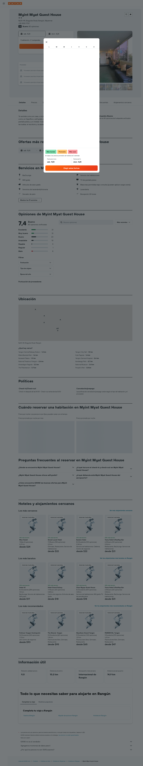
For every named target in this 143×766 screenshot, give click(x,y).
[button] (3, 3)
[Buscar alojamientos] (4, 15)
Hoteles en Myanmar (59, 761)
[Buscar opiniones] (87, 222)
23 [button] (68, 71)
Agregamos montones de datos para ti (76, 745)
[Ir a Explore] (4, 26)
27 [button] (52, 76)
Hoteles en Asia (45, 761)
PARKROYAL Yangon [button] (112, 633)
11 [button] (41, 65)
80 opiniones (34, 26)
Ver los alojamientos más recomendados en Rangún (113, 606)
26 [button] (46, 76)
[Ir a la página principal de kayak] (15, 3)
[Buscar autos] (4, 19)
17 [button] (35, 71)
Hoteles (35, 761)
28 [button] (57, 76)
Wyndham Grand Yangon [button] (85, 633)
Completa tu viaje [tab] (28, 702)
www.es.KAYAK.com (24, 761)
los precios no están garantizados (69, 735)
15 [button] (62, 65)
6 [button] (51, 60)
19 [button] (46, 71)
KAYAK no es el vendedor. (76, 741)
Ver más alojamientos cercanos (121, 510)
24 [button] (36, 76)
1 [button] (62, 54)
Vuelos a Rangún (29, 716)
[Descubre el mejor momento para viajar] (4, 35)
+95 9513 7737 (24, 23)
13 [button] (52, 65)
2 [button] (67, 54)
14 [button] (57, 65)
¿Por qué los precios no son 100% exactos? (76, 749)
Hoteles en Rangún (99, 716)
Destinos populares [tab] (46, 702)
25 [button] (41, 76)
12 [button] (46, 65)
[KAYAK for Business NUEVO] (4, 40)
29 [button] (62, 76)
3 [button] (35, 60)
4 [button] (41, 60)
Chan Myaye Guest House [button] (85, 587)
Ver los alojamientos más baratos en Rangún (116, 558)
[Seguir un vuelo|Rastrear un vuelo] (4, 31)
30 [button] (68, 76)
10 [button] (36, 65)
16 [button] (68, 65)
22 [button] (62, 71)
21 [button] (57, 71)
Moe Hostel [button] (23, 540)
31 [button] (36, 81)
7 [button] (57, 60)
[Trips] (4, 46)
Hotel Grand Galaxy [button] (55, 587)
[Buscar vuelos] (4, 10)
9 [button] (67, 60)
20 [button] (52, 71)
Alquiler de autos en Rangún (68, 716)
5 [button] (46, 60)
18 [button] (41, 71)
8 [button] (62, 60)
